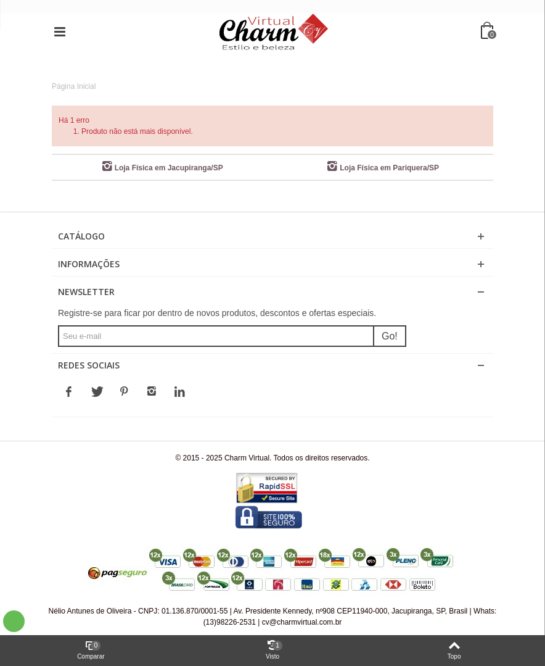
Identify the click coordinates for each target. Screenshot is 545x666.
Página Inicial (74, 86)
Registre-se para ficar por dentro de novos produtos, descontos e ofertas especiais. (217, 313)
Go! (390, 336)
